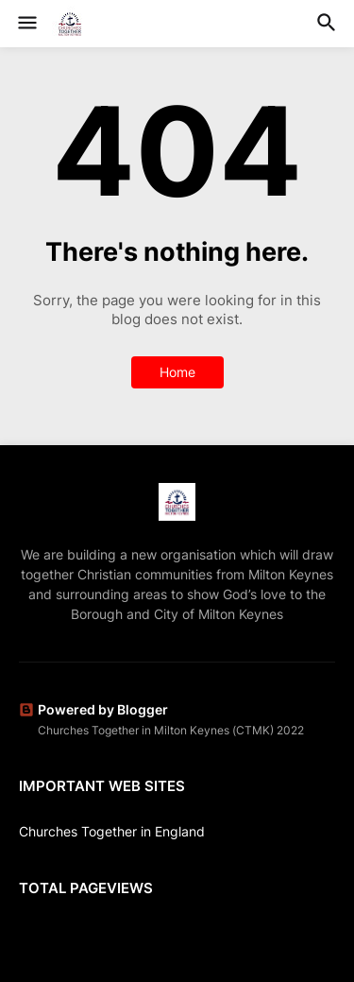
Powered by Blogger (93, 709)
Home (177, 372)
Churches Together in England (112, 831)
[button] (26, 24)
